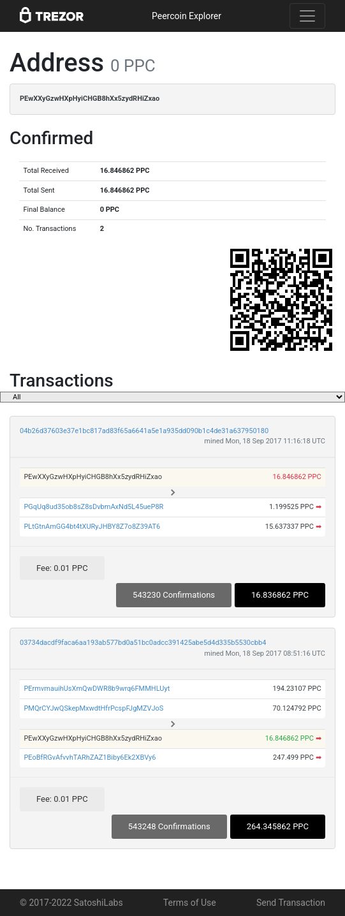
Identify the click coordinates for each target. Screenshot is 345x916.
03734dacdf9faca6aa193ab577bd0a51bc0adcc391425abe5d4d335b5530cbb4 (143, 643)
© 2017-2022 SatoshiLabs (71, 903)
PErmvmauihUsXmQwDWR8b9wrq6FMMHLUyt (97, 688)
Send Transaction (290, 903)
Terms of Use (189, 903)
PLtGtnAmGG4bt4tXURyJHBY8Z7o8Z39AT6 (92, 526)
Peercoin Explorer (186, 16)
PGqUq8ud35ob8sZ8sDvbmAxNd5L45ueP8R (93, 507)
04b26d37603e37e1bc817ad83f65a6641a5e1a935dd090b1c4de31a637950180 (144, 431)
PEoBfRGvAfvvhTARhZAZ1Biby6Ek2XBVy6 (90, 757)
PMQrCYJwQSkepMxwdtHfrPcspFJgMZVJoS (93, 708)
